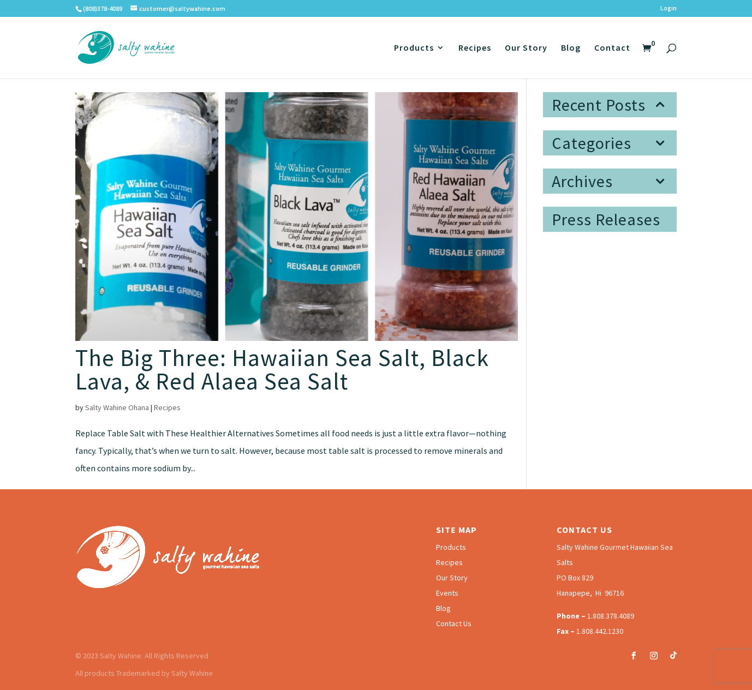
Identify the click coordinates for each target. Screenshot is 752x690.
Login (668, 8)
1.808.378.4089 (610, 616)
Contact (612, 48)
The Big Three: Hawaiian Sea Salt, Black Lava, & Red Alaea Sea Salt (282, 369)
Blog (571, 48)
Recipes (474, 48)
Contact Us (454, 623)
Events (447, 593)
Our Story (526, 48)
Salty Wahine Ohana (117, 407)
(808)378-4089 (102, 8)
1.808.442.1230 (599, 631)
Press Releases (606, 219)
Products (414, 48)
